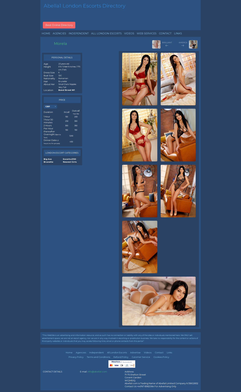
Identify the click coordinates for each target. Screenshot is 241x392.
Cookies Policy (161, 357)
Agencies (81, 352)
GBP (47, 106)
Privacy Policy (76, 357)
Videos (147, 352)
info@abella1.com (97, 371)
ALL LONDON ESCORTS (106, 33)
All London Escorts (117, 352)
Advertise (135, 352)
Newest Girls (70, 162)
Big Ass (48, 159)
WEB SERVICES (146, 33)
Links (169, 352)
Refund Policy (120, 357)
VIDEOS (129, 33)
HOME (46, 33)
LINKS (178, 33)
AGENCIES (59, 33)
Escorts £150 (69, 159)
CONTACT (165, 33)
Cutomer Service (141, 357)
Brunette (48, 162)
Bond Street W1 (66, 90)
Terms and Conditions (98, 357)
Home (69, 352)
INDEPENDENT (79, 33)
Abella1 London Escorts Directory (84, 6)
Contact (159, 352)
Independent (96, 352)
